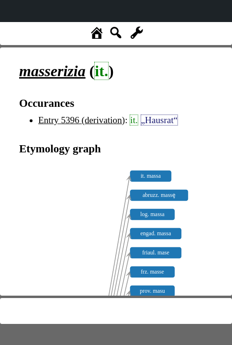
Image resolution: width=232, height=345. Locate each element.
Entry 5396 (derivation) (81, 120)
